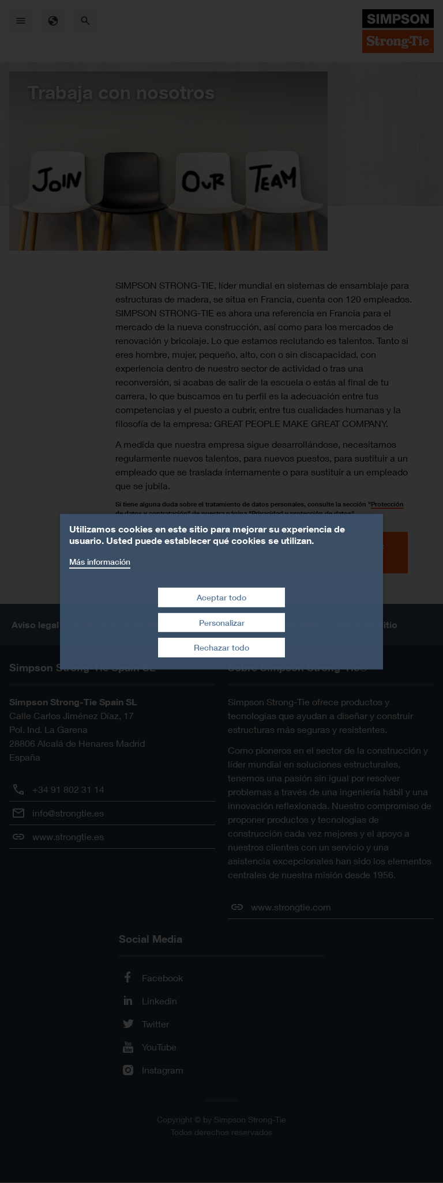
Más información (99, 561)
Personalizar (222, 623)
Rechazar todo (221, 647)
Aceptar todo (221, 597)
